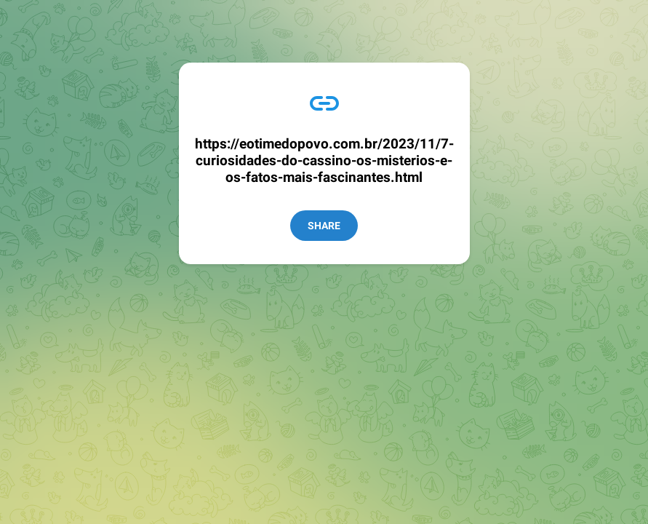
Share (324, 225)
